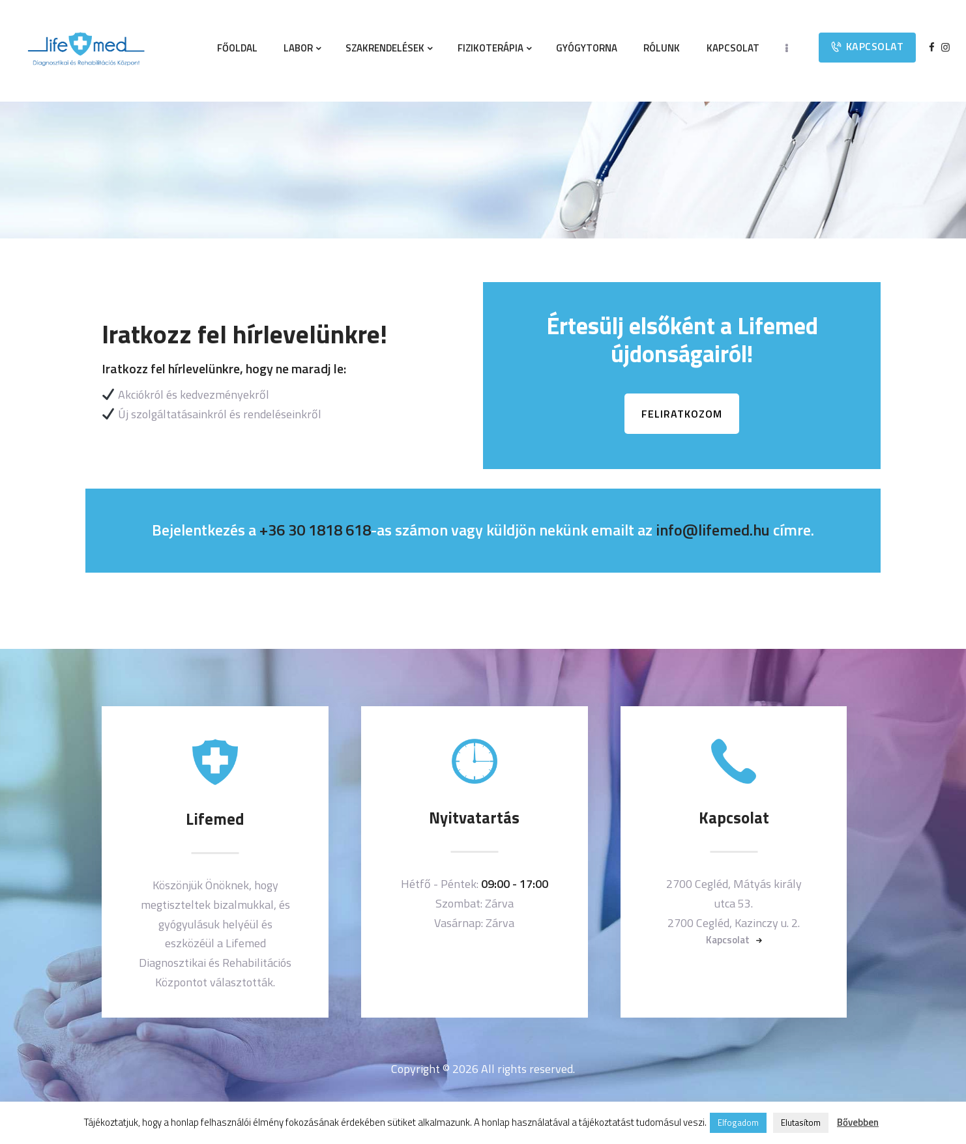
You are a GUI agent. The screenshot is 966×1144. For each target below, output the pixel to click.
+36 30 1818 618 (315, 529)
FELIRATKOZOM (681, 414)
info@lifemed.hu (713, 529)
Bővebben (858, 1122)
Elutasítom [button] (801, 1122)
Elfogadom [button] (738, 1122)
